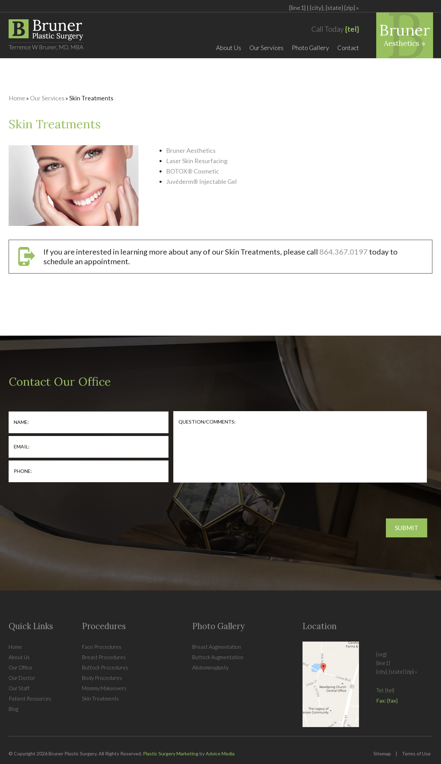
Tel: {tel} (385, 690)
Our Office (20, 667)
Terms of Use (416, 753)
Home (17, 98)
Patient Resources (30, 698)
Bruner (404, 34)
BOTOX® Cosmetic (192, 171)
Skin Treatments (100, 698)
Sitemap (382, 753)
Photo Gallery (310, 47)
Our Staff (19, 688)
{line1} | (324, 7)
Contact (348, 47)
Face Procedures (101, 647)
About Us (228, 47)
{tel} (352, 28)
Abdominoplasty (210, 667)
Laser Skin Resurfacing (196, 161)
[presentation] (61, 498)
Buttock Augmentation (217, 657)
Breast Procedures (104, 657)
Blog (13, 709)
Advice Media (220, 753)
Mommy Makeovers (104, 688)
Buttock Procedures (105, 667)
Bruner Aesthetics (191, 150)
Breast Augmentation (216, 647)
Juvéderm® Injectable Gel (201, 181)
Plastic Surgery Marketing (170, 753)
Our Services (266, 47)
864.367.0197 (343, 251)
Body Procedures (102, 678)
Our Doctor (22, 678)
